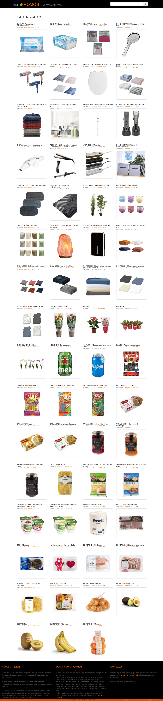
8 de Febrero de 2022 (30, 27)
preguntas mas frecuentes (130, 675)
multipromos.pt (128, 700)
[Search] (145, 4)
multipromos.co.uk (153, 700)
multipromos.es (140, 700)
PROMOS (30, 4)
